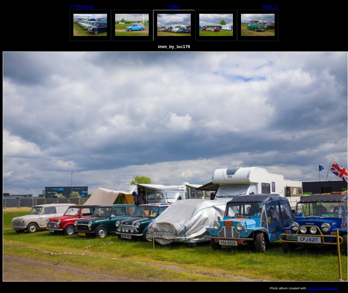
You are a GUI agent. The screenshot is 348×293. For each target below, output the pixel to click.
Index (174, 6)
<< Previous (81, 6)
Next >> (270, 6)
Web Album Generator (323, 288)
